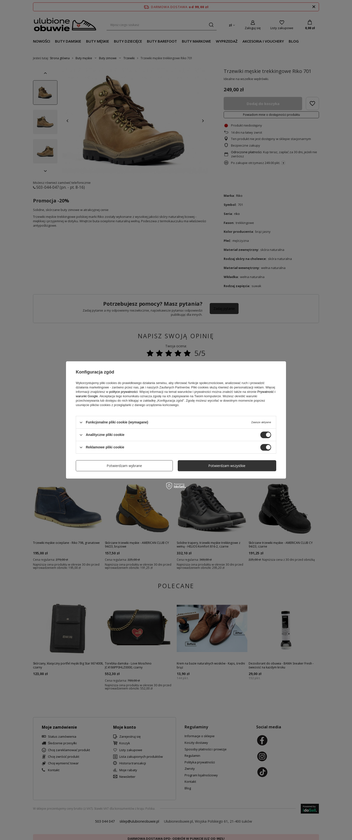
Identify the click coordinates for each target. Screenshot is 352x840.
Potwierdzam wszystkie (226, 465)
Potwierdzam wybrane (124, 465)
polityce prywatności (123, 392)
